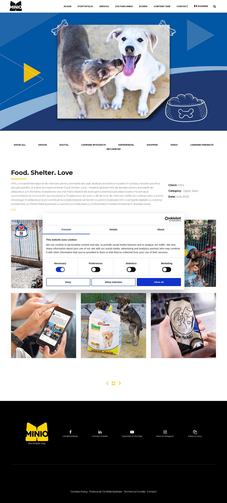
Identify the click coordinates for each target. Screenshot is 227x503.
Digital (187, 190)
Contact (152, 491)
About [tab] (160, 229)
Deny (68, 282)
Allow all (159, 282)
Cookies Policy (79, 491)
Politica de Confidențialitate (105, 491)
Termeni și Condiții (134, 491)
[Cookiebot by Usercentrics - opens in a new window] (167, 219)
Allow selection (113, 282)
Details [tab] (113, 229)
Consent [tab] (66, 229)
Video (195, 190)
